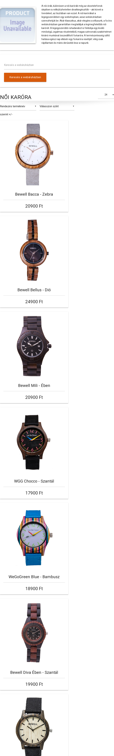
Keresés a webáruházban (19, 65)
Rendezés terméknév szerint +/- (12, 110)
